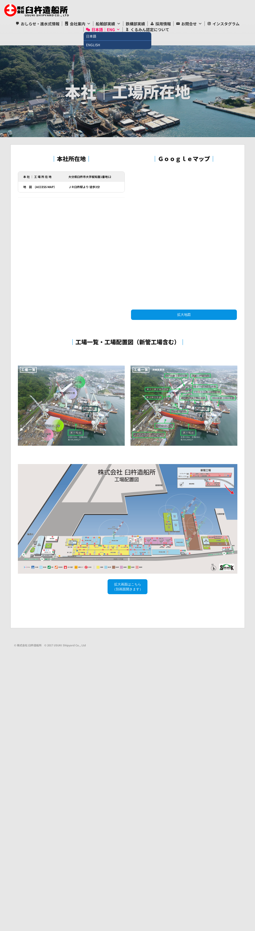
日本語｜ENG (103, 29)
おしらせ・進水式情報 (40, 23)
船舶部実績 (105, 23)
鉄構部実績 (135, 23)
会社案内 (77, 23)
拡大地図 (184, 314)
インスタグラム (226, 23)
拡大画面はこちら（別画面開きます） (127, 586)
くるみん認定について (150, 29)
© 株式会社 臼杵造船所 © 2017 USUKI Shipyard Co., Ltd (50, 645)
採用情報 (163, 23)
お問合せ (189, 23)
